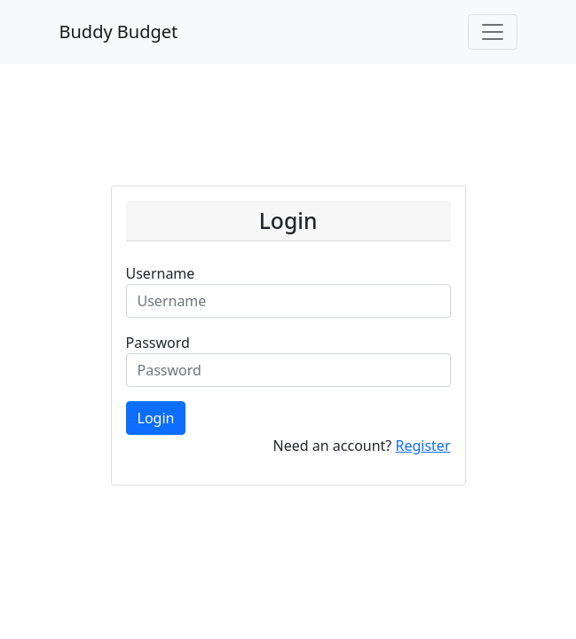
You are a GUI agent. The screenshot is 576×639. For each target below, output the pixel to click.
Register (422, 445)
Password (158, 342)
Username (160, 273)
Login (156, 418)
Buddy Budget (118, 31)
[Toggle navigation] (492, 32)
